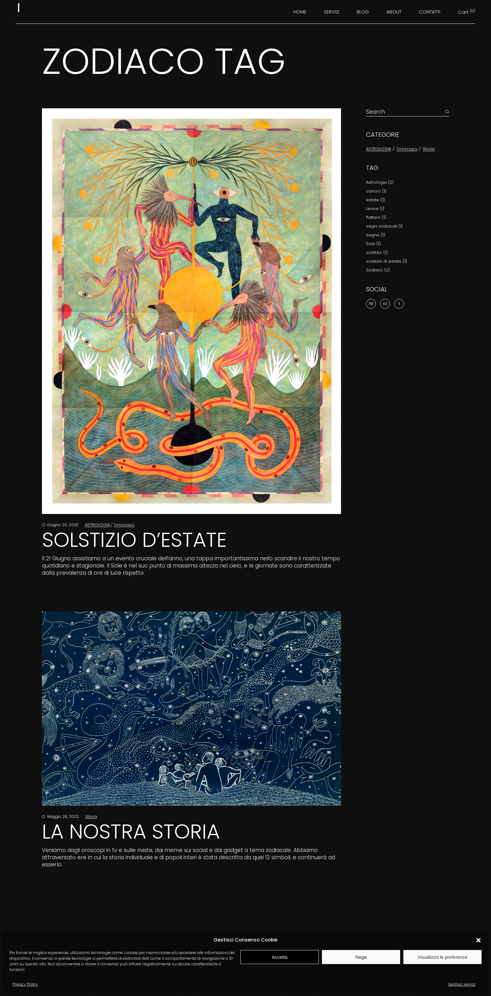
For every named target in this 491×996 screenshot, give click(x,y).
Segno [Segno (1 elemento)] (375, 235)
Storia (91, 816)
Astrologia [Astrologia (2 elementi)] (380, 182)
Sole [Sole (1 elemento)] (373, 244)
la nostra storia (131, 831)
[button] (478, 940)
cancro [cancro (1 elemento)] (376, 191)
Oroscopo (124, 525)
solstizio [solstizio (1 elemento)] (377, 252)
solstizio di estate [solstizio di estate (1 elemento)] (386, 261)
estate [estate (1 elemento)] (375, 200)
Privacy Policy (25, 984)
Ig (385, 304)
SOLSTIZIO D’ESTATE (134, 540)
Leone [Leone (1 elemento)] (375, 209)
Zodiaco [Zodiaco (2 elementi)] (378, 270)
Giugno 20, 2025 (62, 524)
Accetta (279, 957)
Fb (371, 304)
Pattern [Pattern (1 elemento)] (376, 217)
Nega (361, 957)
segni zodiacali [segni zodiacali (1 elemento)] (384, 226)
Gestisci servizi (461, 984)
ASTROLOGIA (97, 525)
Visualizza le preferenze (443, 957)
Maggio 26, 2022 (62, 816)
